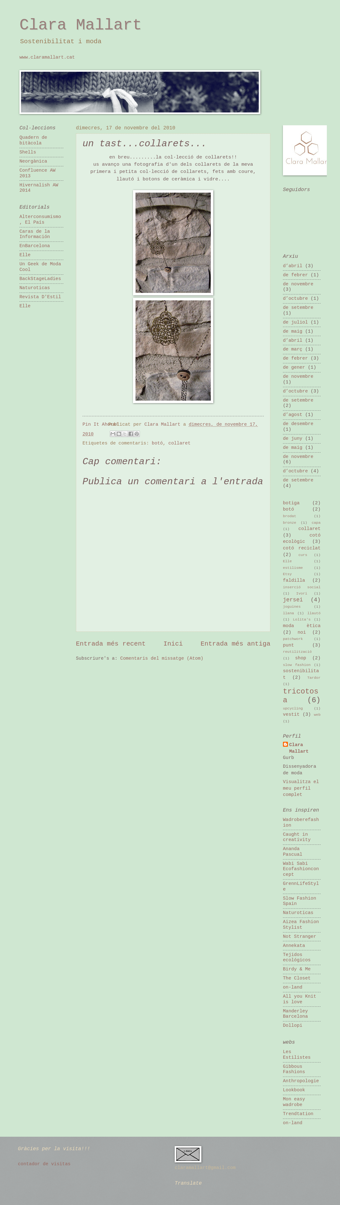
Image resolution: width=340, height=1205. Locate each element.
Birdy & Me (297, 969)
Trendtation (298, 1113)
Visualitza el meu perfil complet (301, 788)
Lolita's (302, 619)
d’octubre (295, 298)
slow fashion (297, 665)
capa (316, 523)
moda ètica (302, 625)
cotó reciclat (302, 548)
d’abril (292, 265)
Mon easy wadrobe (294, 1102)
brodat (289, 516)
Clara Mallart (80, 25)
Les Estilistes (297, 1054)
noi (302, 632)
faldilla (294, 580)
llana (288, 613)
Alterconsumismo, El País (40, 219)
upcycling (293, 708)
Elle (24, 254)
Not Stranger (299, 936)
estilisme (293, 568)
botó (157, 443)
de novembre (298, 284)
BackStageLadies (40, 278)
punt (288, 645)
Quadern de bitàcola (33, 140)
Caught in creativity (297, 837)
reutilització (297, 652)
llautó (314, 613)
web (317, 715)
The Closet (297, 978)
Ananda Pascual (292, 851)
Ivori (301, 593)
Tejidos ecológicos (297, 957)
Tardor (314, 678)
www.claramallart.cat (47, 57)
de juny (292, 438)
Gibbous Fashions (294, 1069)
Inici (173, 643)
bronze (289, 523)
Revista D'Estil (40, 296)
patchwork (293, 639)
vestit (291, 714)
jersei (293, 600)
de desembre (298, 423)
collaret (179, 443)
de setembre (298, 307)
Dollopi (292, 1025)
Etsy (287, 574)
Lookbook (294, 1090)
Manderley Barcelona (295, 1014)
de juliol (295, 322)
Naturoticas (34, 287)
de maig (292, 331)
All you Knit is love (299, 999)
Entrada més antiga (235, 643)
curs (302, 555)
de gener (294, 367)
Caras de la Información (34, 234)
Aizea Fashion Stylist (301, 924)
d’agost (292, 414)
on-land (292, 987)
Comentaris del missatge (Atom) (161, 658)
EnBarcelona (34, 245)
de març (292, 349)
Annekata (294, 945)
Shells (27, 152)
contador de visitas (44, 1163)
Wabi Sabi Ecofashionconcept (301, 869)
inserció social (302, 587)
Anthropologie (301, 1080)
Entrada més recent (111, 643)
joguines (291, 607)
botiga (291, 503)
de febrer (295, 275)
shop (300, 658)
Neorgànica (33, 161)
